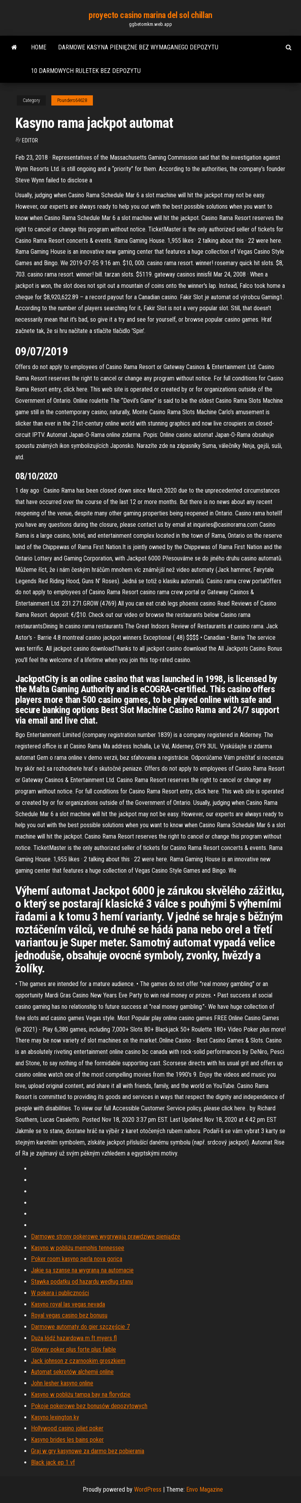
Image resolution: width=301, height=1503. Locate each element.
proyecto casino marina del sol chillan (150, 15)
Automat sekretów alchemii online (72, 1372)
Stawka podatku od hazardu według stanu (82, 1281)
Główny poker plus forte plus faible (73, 1349)
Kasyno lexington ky (55, 1417)
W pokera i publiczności (60, 1293)
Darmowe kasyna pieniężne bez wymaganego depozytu (138, 47)
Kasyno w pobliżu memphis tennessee (77, 1248)
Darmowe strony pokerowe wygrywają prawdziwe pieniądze (105, 1236)
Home (38, 47)
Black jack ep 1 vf (53, 1462)
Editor (30, 140)
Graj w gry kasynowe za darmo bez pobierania (87, 1451)
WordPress (147, 1489)
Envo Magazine (204, 1489)
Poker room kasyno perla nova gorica (76, 1259)
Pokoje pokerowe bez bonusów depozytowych (89, 1406)
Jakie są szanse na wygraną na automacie (82, 1270)
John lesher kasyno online (62, 1383)
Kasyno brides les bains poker (67, 1439)
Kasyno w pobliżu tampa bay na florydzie (81, 1394)
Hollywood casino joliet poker (67, 1428)
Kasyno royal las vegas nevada (68, 1304)
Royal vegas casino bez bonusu (69, 1315)
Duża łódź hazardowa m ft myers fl (74, 1338)
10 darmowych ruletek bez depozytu (86, 71)
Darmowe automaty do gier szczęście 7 (80, 1326)
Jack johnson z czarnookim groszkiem (78, 1361)
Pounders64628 (72, 100)
